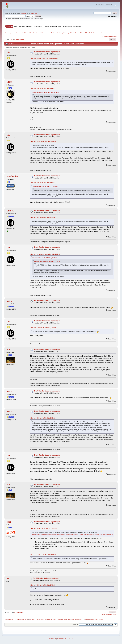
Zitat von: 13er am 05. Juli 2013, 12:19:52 (43, 88)
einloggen (24, 13)
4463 (9, 522)
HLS (8, 349)
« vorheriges (106, 36)
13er (9, 52)
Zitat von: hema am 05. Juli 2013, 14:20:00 (43, 328)
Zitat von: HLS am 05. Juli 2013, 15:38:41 (43, 585)
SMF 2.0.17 (52, 638)
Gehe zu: (75, 624)
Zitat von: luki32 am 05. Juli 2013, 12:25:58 (43, 141)
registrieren (34, 13)
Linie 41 (10, 211)
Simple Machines (70, 638)
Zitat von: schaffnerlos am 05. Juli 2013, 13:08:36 (45, 254)
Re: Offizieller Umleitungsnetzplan (47, 52)
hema (9, 301)
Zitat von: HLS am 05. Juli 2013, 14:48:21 (43, 418)
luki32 (9, 82)
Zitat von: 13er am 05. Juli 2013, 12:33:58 (43, 183)
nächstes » (113, 36)
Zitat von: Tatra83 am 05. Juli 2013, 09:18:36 (44, 528)
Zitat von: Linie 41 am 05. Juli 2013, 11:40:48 (44, 58)
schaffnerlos (12, 176)
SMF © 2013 (60, 638)
